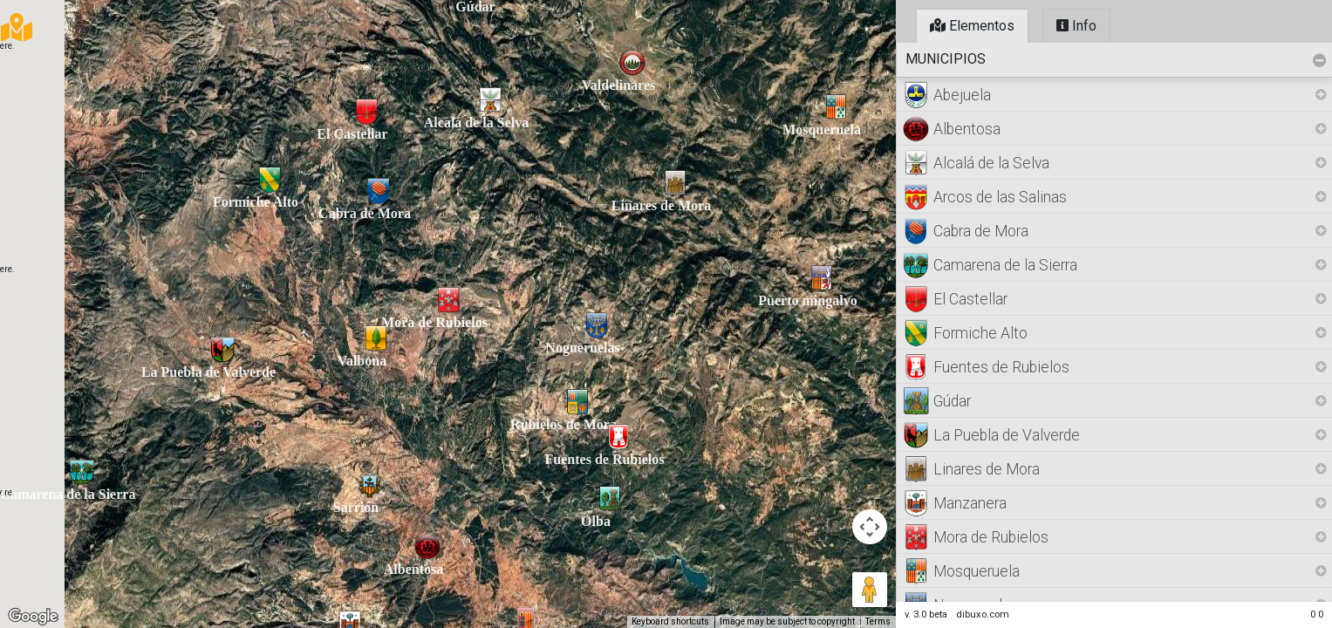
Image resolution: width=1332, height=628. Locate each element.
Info (1076, 25)
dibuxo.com (982, 614)
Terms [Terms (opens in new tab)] (878, 621)
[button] (82, 472)
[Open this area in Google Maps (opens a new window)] (33, 616)
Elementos (972, 25)
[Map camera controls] (869, 526)
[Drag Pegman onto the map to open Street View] (869, 589)
